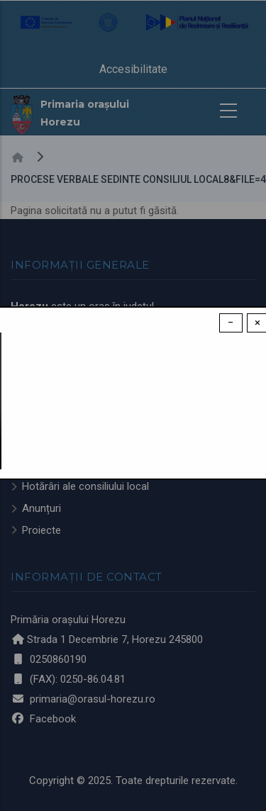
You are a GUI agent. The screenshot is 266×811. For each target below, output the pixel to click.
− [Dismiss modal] (231, 322)
